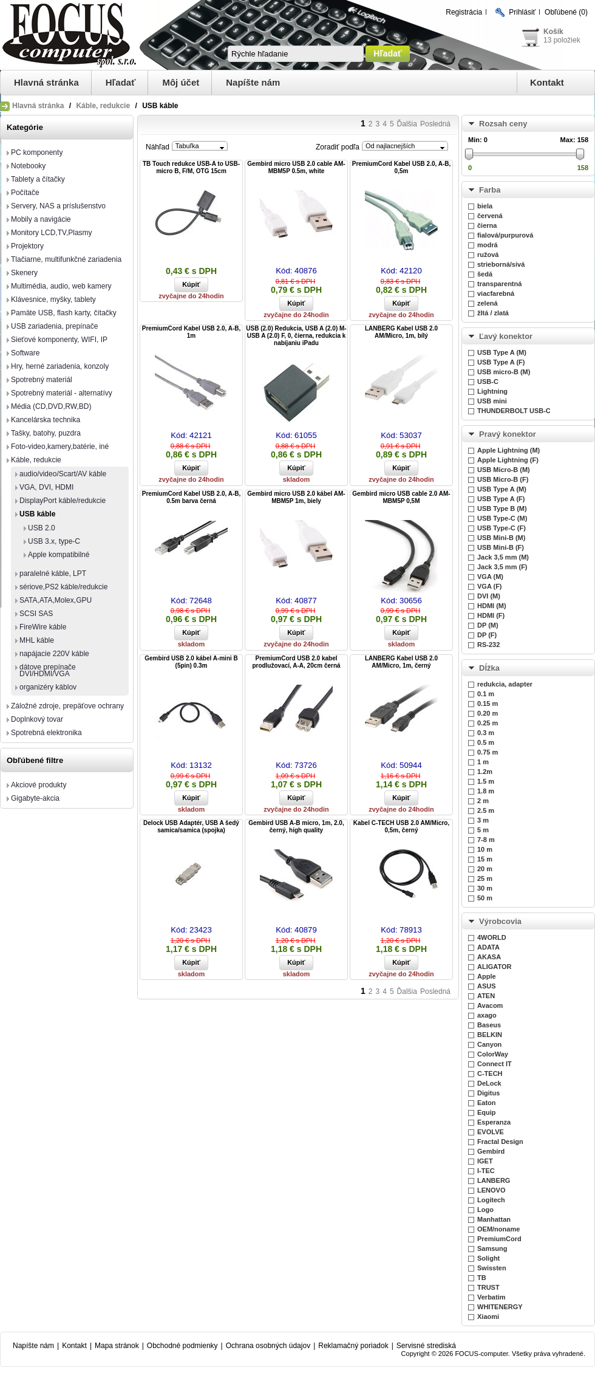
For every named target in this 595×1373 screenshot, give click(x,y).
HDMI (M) (491, 605)
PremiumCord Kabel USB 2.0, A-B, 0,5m (401, 167)
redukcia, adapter (504, 684)
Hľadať (121, 82)
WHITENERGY (500, 1306)
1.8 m (485, 791)
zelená (487, 303)
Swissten (491, 1268)
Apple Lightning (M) (508, 450)
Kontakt (547, 82)
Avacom (490, 1005)
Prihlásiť (522, 12)
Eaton (486, 1102)
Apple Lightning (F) (508, 460)
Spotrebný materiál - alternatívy (61, 393)
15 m (484, 859)
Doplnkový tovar (37, 719)
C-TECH (490, 1073)
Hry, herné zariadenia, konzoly (60, 366)
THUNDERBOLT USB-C (514, 410)
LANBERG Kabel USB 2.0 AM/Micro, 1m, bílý (401, 332)
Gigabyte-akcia (35, 798)
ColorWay (492, 1054)
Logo (485, 1209)
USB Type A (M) (501, 352)
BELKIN (489, 1034)
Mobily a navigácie (41, 219)
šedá (484, 274)
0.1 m (485, 693)
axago (487, 1015)
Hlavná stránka (46, 82)
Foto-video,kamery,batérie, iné (60, 446)
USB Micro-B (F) (502, 479)
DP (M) (487, 625)
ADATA (488, 947)
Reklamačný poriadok (353, 1345)
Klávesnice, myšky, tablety (53, 299)
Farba (489, 190)
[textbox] (296, 54)
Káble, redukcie (103, 105)
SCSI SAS (36, 613)
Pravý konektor (507, 434)
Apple (486, 976)
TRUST (488, 1287)
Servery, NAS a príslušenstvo (58, 206)
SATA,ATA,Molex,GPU (55, 600)
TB (481, 1277)
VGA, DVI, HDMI (46, 487)
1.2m (484, 771)
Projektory (27, 246)
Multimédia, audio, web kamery (61, 286)
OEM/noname (498, 1229)
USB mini (492, 401)
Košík (553, 31)
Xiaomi (488, 1316)
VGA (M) (490, 576)
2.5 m (485, 810)
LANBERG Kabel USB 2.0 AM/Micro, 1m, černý (401, 662)
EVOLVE (490, 1131)
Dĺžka (489, 668)
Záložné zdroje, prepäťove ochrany (67, 706)
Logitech (491, 1200)
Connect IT (494, 1063)
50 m (484, 898)
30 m (484, 888)
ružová (487, 254)
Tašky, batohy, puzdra (46, 433)
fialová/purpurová (505, 235)
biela (484, 206)
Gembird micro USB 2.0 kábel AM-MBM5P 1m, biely (296, 497)
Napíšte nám (253, 82)
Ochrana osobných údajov (268, 1345)
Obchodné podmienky (182, 1345)
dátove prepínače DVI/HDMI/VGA (47, 670)
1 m (483, 761)
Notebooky (28, 166)
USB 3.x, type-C (54, 541)
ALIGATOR (494, 966)
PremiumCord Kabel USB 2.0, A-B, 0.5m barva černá (191, 497)
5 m (483, 830)
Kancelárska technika (45, 420)
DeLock (489, 1083)
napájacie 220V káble (54, 653)
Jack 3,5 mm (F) (502, 566)
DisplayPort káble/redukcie (62, 500)
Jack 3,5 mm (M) (503, 557)
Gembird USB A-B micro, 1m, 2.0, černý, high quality (296, 827)
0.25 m (487, 723)
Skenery (24, 273)
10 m (484, 849)
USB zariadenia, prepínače (54, 326)
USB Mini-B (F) (500, 547)
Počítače (25, 192)
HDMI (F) (491, 615)
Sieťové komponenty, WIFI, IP (59, 339)
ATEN (486, 995)
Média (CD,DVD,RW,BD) (51, 406)
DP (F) (487, 635)
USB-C (487, 381)
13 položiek (561, 40)
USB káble (37, 514)
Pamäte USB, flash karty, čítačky (64, 313)
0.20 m (487, 713)
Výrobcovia (500, 921)
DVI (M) (488, 596)
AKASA (489, 956)
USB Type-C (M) (502, 518)
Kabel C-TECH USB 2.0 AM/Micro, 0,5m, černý (401, 827)
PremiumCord (499, 1238)
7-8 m (486, 839)
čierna (487, 225)
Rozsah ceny (503, 124)
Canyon (489, 1044)
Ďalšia (407, 124)
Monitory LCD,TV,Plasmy (51, 232)
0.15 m (487, 703)
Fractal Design (500, 1141)
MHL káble (36, 640)
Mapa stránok (117, 1345)
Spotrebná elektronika (46, 732)
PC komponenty (37, 152)
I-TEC (486, 1170)
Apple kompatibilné (58, 554)
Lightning (492, 391)
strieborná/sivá (501, 264)
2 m (483, 800)
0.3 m (485, 732)
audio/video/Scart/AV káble (62, 474)
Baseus (489, 1025)
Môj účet (180, 82)
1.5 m (485, 781)
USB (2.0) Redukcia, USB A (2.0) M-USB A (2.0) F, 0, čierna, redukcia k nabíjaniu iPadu (296, 335)
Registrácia (464, 12)
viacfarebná (495, 293)
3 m (483, 820)
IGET (485, 1161)
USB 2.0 (41, 528)
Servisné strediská (426, 1345)
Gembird (491, 1151)
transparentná (499, 283)
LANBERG (493, 1180)
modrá (487, 244)
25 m (484, 878)
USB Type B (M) (502, 508)
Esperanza (494, 1122)
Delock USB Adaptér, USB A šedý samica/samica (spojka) (191, 827)
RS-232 (488, 644)
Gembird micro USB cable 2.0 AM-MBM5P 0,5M (401, 497)
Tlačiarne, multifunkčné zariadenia (66, 259)
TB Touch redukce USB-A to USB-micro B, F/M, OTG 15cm (191, 167)
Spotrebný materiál (41, 379)
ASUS (486, 986)
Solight (488, 1258)
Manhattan (494, 1219)
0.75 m (487, 752)
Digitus (488, 1093)
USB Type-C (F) (501, 528)
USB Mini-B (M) (501, 537)
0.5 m (485, 742)
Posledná (435, 124)
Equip (486, 1112)
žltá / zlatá (493, 313)
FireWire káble (42, 627)
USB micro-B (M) (503, 371)
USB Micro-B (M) (503, 469)
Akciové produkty (38, 785)
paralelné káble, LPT (52, 573)
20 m (484, 868)
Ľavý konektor (505, 336)
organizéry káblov (47, 687)
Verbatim (491, 1297)
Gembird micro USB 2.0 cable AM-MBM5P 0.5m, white (296, 167)
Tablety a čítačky (38, 179)
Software (25, 353)
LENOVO (491, 1190)
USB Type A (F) (501, 362)
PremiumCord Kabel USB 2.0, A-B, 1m (191, 332)
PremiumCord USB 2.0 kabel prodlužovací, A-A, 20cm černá (296, 662)
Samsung (492, 1248)
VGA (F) (489, 586)
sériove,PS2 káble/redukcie (63, 587)
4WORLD (491, 937)
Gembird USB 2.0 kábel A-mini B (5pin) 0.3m (191, 662)
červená (490, 215)
